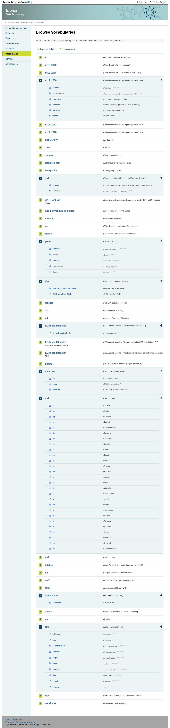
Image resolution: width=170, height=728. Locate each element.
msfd (47, 580)
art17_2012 (50, 124)
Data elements (12, 43)
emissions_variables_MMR (64, 288)
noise (47, 588)
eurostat (49, 218)
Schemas (9, 48)
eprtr (47, 178)
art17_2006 (50, 80)
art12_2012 (50, 65)
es (53, 455)
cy (53, 422)
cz (53, 428)
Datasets (9, 33)
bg (53, 416)
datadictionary (52, 163)
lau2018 (48, 565)
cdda (47, 147)
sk (53, 543)
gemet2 (48, 241)
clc (53, 379)
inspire (48, 364)
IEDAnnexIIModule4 (55, 353)
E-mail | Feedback (14, 719)
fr (53, 466)
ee (53, 444)
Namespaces (11, 64)
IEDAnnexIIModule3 (55, 342)
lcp (46, 572)
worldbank (50, 703)
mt (53, 504)
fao (46, 226)
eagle (54, 384)
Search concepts (68, 49)
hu (53, 471)
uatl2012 (56, 389)
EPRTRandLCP (52, 200)
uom (46, 627)
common (49, 155)
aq (45, 57)
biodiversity (51, 140)
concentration (58, 646)
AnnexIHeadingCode (61, 333)
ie (53, 477)
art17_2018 (50, 132)
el (53, 449)
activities (56, 87)
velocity (55, 681)
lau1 (46, 398)
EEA (17, 2)
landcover (50, 371)
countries (56, 99)
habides (48, 303)
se (53, 532)
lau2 (46, 557)
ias (46, 310)
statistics (56, 669)
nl (53, 510)
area (54, 640)
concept (56, 249)
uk (53, 548)
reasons (56, 110)
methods (56, 105)
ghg (46, 281)
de (53, 433)
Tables (8, 38)
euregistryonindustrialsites (59, 211)
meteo (55, 663)
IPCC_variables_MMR (61, 294)
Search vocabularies (47, 49)
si (53, 537)
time (54, 675)
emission (56, 652)
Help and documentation (16, 28)
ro (53, 526)
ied (46, 318)
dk (53, 439)
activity (55, 185)
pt (53, 521)
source (55, 260)
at (53, 406)
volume (55, 687)
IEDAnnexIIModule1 (55, 325)
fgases (48, 233)
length (55, 657)
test (46, 619)
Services (9, 59)
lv (53, 499)
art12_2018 (50, 73)
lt (53, 488)
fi (53, 461)
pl (53, 515)
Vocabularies (11, 54)
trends (55, 116)
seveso (48, 611)
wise (47, 695)
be (53, 411)
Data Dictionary (27, 23)
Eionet (17, 23)
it (53, 482)
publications (51, 595)
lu (53, 494)
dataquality (50, 170)
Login (141, 2)
